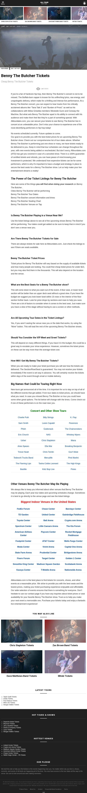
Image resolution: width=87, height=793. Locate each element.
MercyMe (48, 458)
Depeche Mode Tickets (11, 722)
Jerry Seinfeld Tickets (10, 726)
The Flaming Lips (23, 463)
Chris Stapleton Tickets (9, 21)
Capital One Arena (73, 547)
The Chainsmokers (73, 429)
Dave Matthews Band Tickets (58, 21)
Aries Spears (23, 446)
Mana (73, 440)
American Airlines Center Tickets (14, 751)
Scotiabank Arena (73, 564)
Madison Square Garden (48, 564)
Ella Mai (48, 446)
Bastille (23, 469)
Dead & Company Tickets (12, 727)
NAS (48, 435)
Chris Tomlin (48, 452)
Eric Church (23, 435)
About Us (32, 789)
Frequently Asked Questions (53, 789)
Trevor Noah (23, 452)
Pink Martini (73, 458)
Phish (23, 429)
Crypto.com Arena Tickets (12, 747)
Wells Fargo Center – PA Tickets (14, 755)
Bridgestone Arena (73, 552)
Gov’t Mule (73, 452)
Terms (66, 789)
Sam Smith (23, 423)
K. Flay (73, 417)
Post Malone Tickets (10, 701)
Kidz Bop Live (48, 469)
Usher (23, 440)
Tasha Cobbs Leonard (48, 463)
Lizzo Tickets (7, 730)
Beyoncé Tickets (9, 724)
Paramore (73, 423)
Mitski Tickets (77, 21)
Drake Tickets (8, 699)
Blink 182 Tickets (9, 703)
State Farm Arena (23, 552)
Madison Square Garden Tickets (14, 749)
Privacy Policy (23, 789)
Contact (40, 789)
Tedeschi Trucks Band (23, 458)
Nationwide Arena (73, 570)
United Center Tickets (10, 745)
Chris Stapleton (48, 440)
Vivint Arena (48, 547)
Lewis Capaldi (48, 423)
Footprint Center (23, 541)
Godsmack (48, 429)
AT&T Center (48, 541)
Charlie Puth (23, 417)
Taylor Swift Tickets (10, 697)
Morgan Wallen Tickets (11, 705)
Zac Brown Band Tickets (33, 21)
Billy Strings (48, 417)
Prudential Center (48, 552)
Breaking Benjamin (73, 446)
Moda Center (23, 547)
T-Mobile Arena (48, 570)
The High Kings (73, 463)
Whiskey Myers (73, 435)
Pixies (73, 469)
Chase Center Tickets (10, 753)
